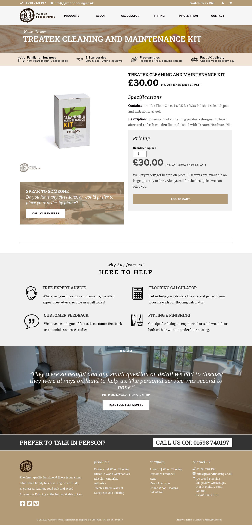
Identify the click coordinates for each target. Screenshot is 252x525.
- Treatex (39, 31)
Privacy (179, 519)
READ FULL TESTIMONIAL (126, 405)
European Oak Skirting (109, 493)
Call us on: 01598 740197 (192, 442)
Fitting (159, 16)
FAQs (153, 478)
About (101, 16)
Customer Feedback (162, 474)
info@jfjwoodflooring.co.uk (214, 474)
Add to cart (180, 199)
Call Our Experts (45, 213)
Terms (189, 519)
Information (188, 16)
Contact (217, 16)
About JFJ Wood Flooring (166, 469)
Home (28, 31)
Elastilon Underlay (106, 478)
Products (71, 16)
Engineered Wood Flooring (111, 469)
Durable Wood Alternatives (112, 474)
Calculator (130, 16)
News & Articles (160, 483)
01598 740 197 (205, 469)
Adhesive (100, 483)
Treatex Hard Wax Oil (108, 488)
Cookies (198, 519)
